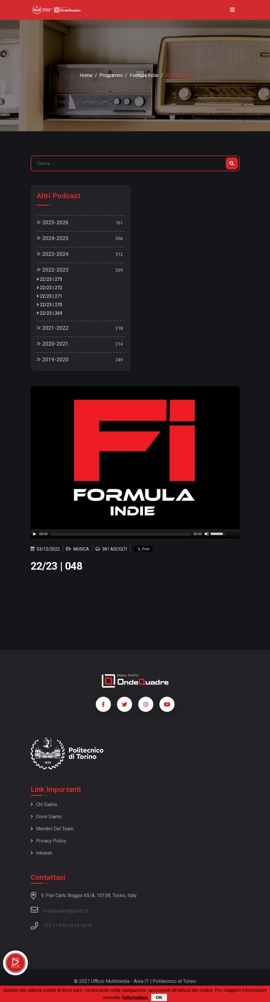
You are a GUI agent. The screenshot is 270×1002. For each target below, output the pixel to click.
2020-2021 (52, 343)
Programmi (111, 75)
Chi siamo (44, 804)
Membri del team (52, 829)
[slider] (120, 533)
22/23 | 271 (49, 296)
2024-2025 (52, 238)
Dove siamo (46, 816)
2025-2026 (52, 222)
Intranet (41, 853)
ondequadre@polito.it (59, 910)
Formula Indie (144, 75)
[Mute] (206, 533)
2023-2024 (52, 254)
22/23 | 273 (49, 279)
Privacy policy (48, 841)
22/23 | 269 (49, 313)
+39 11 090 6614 (61, 925)
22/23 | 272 (49, 287)
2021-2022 (52, 328)
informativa (135, 997)
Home (86, 75)
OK (159, 997)
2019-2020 (52, 359)
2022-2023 (52, 269)
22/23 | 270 (49, 304)
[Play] (34, 533)
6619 (86, 925)
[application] (135, 533)
